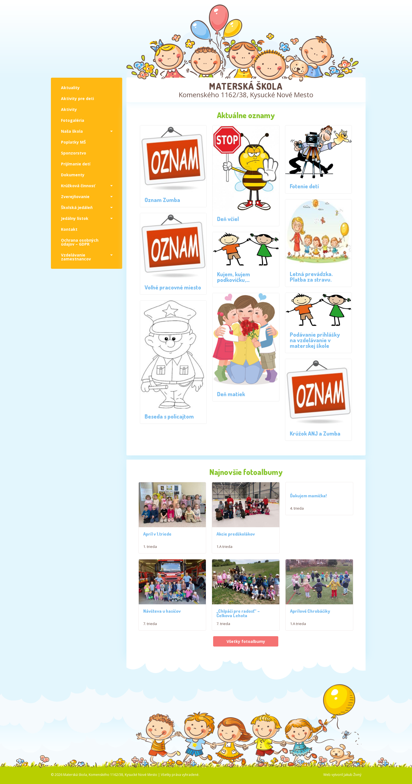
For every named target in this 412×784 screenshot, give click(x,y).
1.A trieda (224, 547)
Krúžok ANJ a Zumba (315, 433)
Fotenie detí (304, 186)
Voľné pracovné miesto (173, 287)
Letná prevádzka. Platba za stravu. (311, 276)
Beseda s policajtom (169, 416)
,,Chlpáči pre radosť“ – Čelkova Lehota (238, 626)
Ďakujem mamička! (308, 495)
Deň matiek (231, 394)
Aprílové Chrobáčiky (310, 623)
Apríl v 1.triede (157, 534)
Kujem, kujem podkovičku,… (233, 276)
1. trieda (150, 547)
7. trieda (150, 635)
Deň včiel (228, 218)
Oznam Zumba (162, 199)
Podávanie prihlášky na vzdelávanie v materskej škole (315, 340)
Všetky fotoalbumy (246, 654)
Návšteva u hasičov (162, 623)
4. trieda (297, 508)
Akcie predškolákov (235, 534)
